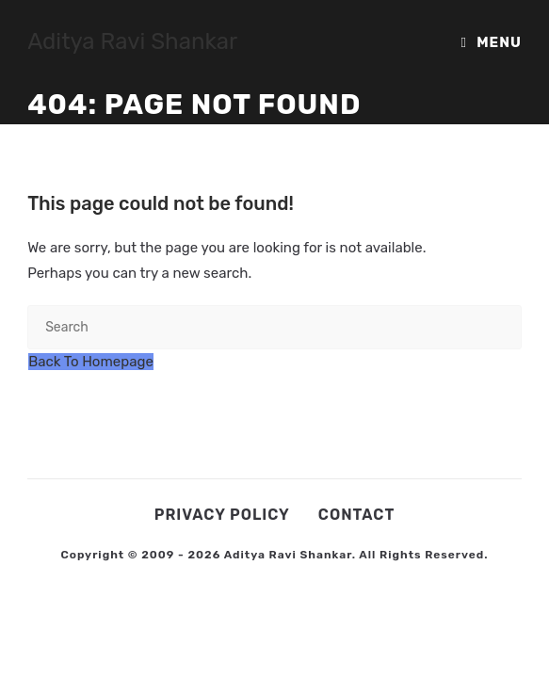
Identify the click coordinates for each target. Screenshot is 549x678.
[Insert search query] (274, 327)
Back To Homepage (90, 361)
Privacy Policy (222, 515)
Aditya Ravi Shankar (132, 41)
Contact (356, 515)
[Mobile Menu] (491, 42)
